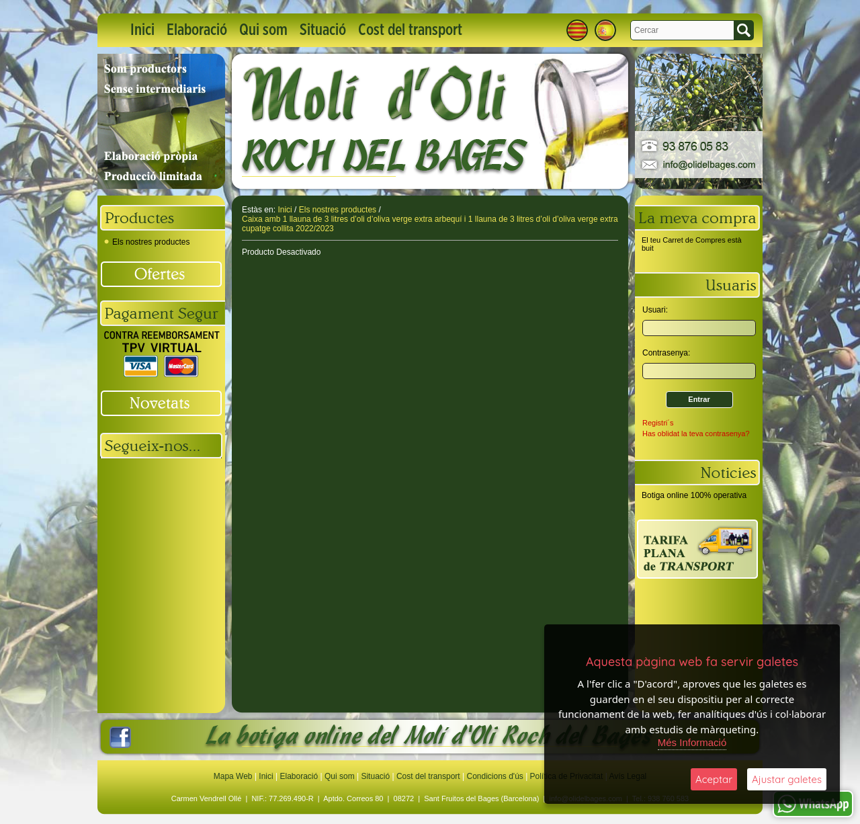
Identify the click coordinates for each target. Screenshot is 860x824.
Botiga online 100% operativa (694, 495)
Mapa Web (234, 776)
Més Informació (692, 742)
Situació (323, 30)
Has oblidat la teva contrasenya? (696, 433)
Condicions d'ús (494, 776)
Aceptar (713, 779)
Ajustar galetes (787, 779)
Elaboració (197, 30)
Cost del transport (410, 30)
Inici (142, 30)
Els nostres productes (146, 242)
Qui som (263, 30)
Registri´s (657, 423)
